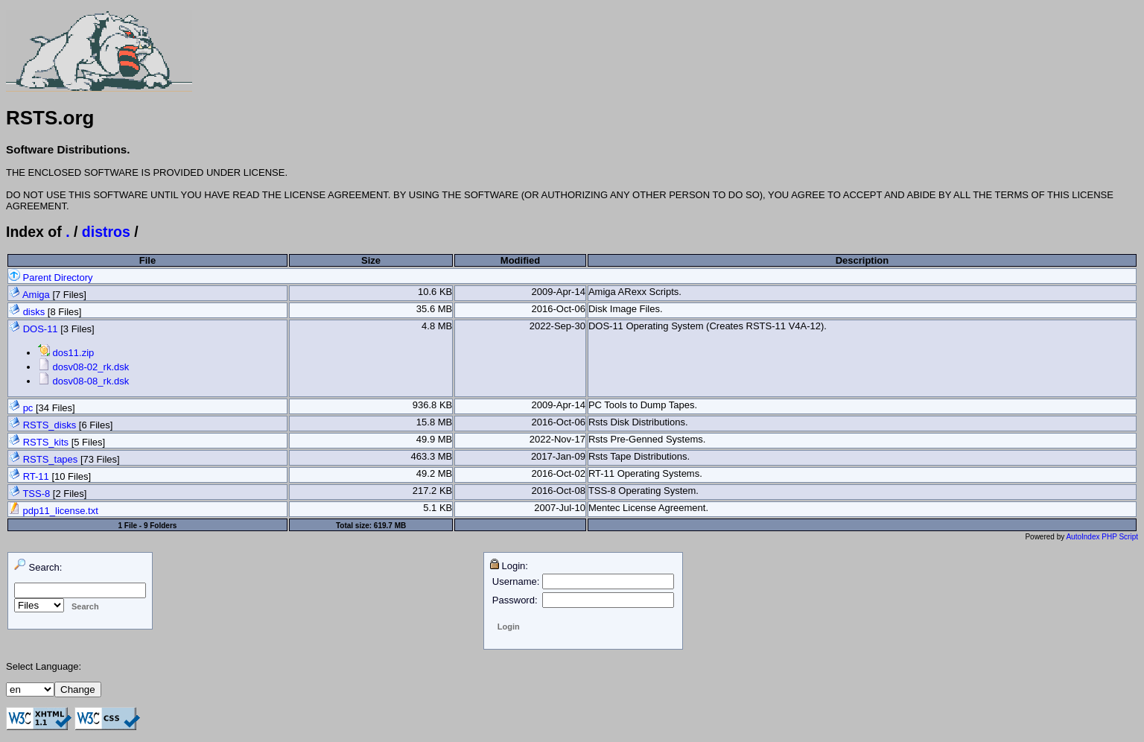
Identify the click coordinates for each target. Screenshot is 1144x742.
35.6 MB (434, 308)
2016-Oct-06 (558, 308)
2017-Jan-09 (558, 456)
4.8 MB (437, 326)
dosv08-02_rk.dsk (83, 366)
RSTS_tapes (50, 459)
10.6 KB (435, 291)
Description (862, 260)
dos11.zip (66, 352)
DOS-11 (40, 328)
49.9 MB (434, 439)
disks (34, 311)
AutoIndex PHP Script (1102, 537)
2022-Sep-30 (557, 326)
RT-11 (36, 476)
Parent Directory (50, 277)
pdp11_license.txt (53, 510)
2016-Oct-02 (558, 473)
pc (28, 407)
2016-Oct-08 (558, 490)
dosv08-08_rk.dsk (83, 381)
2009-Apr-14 (558, 291)
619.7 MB (390, 525)
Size (371, 260)
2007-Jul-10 (559, 507)
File (147, 260)
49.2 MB (434, 473)
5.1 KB (437, 507)
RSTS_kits (46, 442)
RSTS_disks (50, 425)
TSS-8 (36, 493)
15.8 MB (434, 422)
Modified (520, 260)
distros (106, 231)
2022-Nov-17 (557, 439)
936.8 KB (433, 404)
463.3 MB (432, 456)
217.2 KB (433, 490)
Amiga (36, 294)
